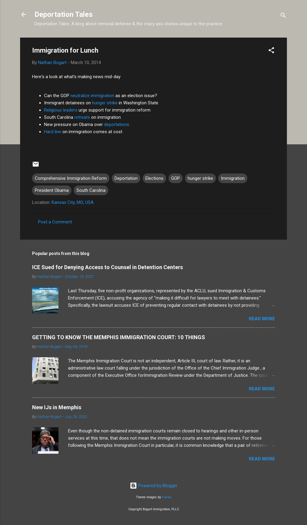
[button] (271, 51)
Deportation (126, 178)
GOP (175, 178)
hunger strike (105, 103)
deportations (116, 124)
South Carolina (91, 190)
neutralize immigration (92, 95)
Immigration (233, 178)
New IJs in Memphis (56, 407)
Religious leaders (60, 110)
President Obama (52, 190)
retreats (82, 117)
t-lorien (166, 497)
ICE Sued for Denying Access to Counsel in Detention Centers (107, 267)
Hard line (52, 131)
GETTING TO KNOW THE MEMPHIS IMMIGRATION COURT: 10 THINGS (118, 337)
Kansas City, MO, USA (73, 202)
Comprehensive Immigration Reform (71, 178)
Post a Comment (55, 222)
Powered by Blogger (153, 485)
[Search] (283, 16)
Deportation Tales (63, 14)
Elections (154, 178)
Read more (262, 318)
